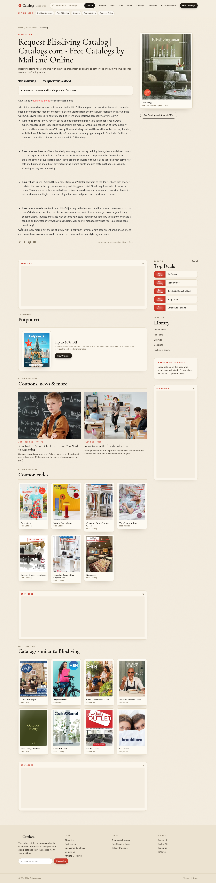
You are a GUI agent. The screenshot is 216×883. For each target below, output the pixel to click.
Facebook (162, 840)
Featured (153, 6)
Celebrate (158, 345)
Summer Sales (106, 13)
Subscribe (61, 861)
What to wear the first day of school (106, 446)
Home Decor (31, 28)
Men (112, 6)
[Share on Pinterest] (29, 242)
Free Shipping (63, 13)
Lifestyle (141, 6)
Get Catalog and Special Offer (158, 115)
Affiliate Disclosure (73, 856)
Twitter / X (163, 844)
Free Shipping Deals (120, 844)
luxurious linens (41, 100)
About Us (69, 840)
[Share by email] (34, 242)
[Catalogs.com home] (32, 5)
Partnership (70, 844)
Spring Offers (90, 13)
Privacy (195, 878)
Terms (185, 878)
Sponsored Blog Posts (75, 848)
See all (195, 261)
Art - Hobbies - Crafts (30, 442)
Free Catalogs (188, 5)
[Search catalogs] (73, 5)
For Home (158, 335)
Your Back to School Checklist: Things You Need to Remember (48, 447)
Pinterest (162, 852)
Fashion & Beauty (162, 350)
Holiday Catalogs (44, 13)
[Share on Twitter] (19, 242)
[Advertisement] (83, 286)
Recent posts (160, 330)
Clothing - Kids (92, 442)
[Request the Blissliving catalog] (166, 71)
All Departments (168, 6)
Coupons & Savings (120, 840)
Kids (121, 6)
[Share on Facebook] (24, 242)
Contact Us (70, 852)
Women (102, 6)
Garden (76, 13)
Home (129, 6)
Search (89, 5)
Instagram (163, 848)
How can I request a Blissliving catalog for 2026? (49, 90)
